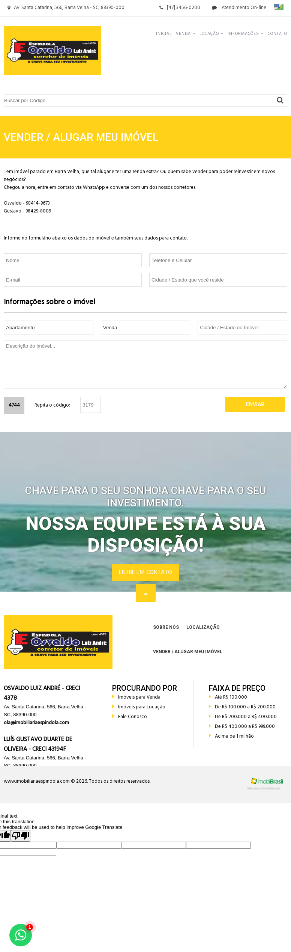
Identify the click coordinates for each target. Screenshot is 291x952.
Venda (185, 33)
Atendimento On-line (239, 8)
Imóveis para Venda (136, 697)
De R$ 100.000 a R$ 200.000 (242, 707)
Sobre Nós (166, 627)
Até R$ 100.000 (228, 697)
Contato (277, 33)
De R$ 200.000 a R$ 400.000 (243, 717)
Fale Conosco (129, 717)
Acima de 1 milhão (231, 736)
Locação (212, 33)
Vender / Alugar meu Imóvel (187, 651)
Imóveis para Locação (138, 707)
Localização (203, 627)
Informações (246, 33)
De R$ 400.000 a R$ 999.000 (242, 727)
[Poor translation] (20, 836)
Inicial (164, 33)
